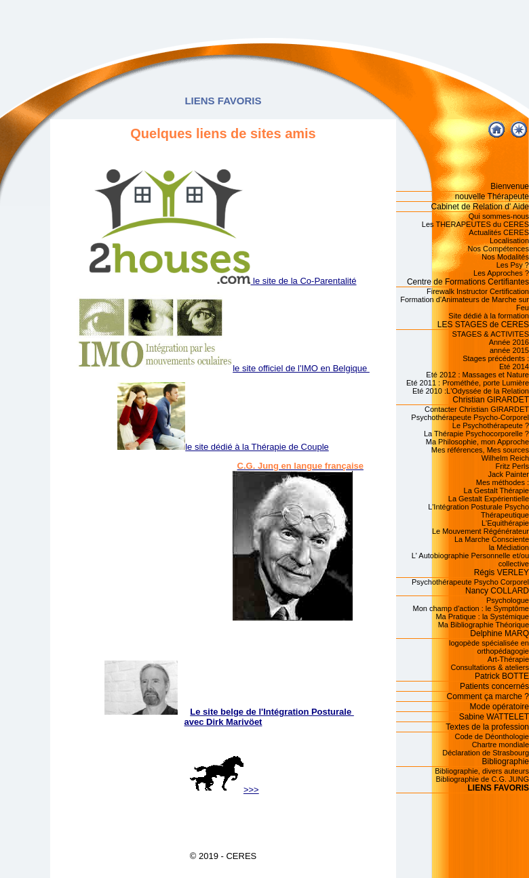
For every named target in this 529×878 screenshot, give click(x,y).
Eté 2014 (514, 366)
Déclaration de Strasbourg (485, 753)
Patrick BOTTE (502, 676)
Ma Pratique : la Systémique (482, 616)
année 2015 (509, 350)
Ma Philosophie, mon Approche (477, 442)
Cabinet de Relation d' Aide (480, 206)
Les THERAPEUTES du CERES (475, 224)
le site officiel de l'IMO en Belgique (223, 368)
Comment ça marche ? (488, 696)
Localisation (509, 240)
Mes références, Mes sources (480, 450)
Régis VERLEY (501, 572)
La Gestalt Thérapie (496, 490)
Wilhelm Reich (505, 458)
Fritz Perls (513, 466)
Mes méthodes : (502, 482)
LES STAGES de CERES (483, 324)
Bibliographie (505, 761)
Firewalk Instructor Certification (478, 291)
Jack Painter (508, 474)
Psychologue (507, 600)
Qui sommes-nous (499, 216)
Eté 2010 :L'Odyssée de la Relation (470, 391)
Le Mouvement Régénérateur (480, 531)
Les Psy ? (512, 265)
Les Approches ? (501, 273)
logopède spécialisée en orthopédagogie (489, 647)
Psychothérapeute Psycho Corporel (470, 582)
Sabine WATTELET (494, 717)
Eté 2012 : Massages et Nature (477, 375)
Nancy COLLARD (497, 590)
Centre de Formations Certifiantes (468, 282)
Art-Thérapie (508, 659)
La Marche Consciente (491, 539)
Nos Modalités (505, 257)
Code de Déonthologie (492, 736)
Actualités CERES (499, 232)
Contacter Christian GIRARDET (477, 409)
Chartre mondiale (500, 744)
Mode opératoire (499, 706)
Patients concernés (494, 686)
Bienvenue (509, 186)
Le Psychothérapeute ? (490, 425)
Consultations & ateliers (489, 667)
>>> (224, 790)
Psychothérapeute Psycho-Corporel (470, 417)
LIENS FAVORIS (498, 788)
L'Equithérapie (505, 523)
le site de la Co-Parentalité (223, 281)
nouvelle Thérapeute (492, 196)
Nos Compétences (499, 249)
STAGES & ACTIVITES (491, 334)
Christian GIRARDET (490, 399)
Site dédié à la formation (488, 316)
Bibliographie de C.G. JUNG (482, 779)
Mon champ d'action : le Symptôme (471, 608)
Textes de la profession (487, 727)
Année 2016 (509, 342)
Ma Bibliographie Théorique (483, 625)
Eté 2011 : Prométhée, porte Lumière (467, 383)
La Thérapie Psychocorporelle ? (476, 434)
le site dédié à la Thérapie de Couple (223, 447)
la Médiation (509, 547)
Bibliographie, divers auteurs (482, 771)
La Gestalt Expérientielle (488, 499)
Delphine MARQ (499, 633)
